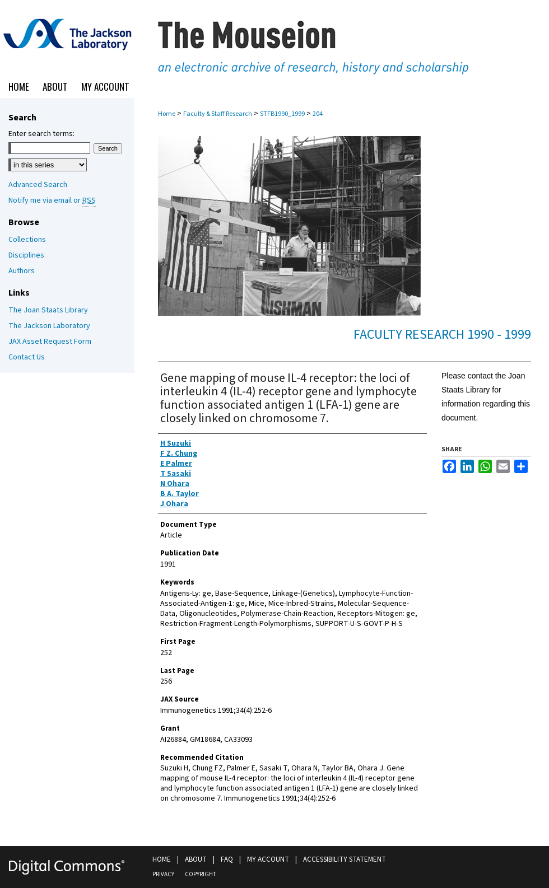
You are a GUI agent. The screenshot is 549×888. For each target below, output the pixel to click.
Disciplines (26, 255)
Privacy (163, 874)
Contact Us (26, 357)
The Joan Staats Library (48, 310)
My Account (268, 859)
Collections (27, 239)
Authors (21, 271)
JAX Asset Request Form (49, 341)
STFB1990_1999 (282, 114)
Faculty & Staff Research (217, 114)
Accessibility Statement (344, 859)
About (196, 859)
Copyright (200, 874)
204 (318, 114)
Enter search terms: (41, 133)
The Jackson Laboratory (49, 325)
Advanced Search (37, 184)
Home (166, 114)
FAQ (227, 859)
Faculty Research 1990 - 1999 (442, 334)
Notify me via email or (52, 200)
